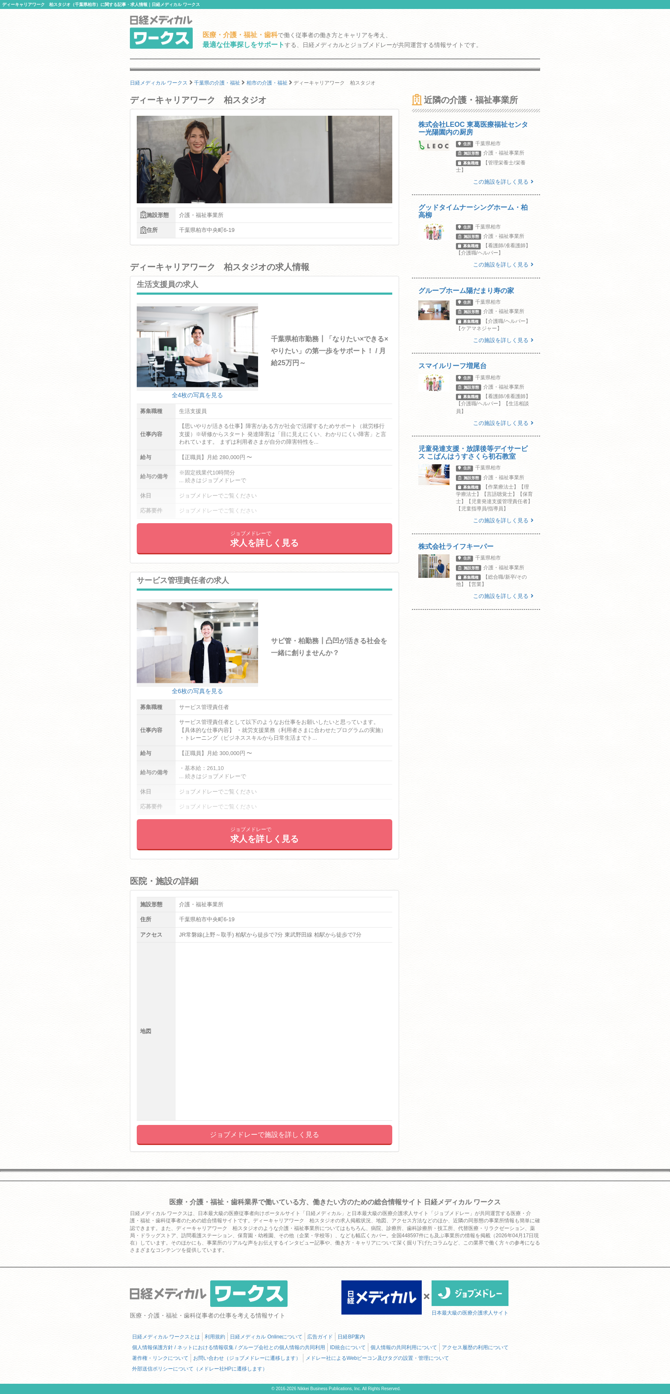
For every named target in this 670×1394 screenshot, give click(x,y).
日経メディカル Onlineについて (266, 1337)
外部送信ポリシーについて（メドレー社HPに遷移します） (199, 1369)
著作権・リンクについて (160, 1358)
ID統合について (348, 1347)
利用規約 (215, 1337)
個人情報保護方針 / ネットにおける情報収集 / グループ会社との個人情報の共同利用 (228, 1347)
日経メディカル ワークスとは (166, 1337)
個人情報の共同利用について (403, 1347)
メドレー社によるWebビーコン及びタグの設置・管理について (377, 1358)
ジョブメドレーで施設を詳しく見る (264, 1134)
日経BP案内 (351, 1337)
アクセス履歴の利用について (475, 1347)
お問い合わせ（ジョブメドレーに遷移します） (247, 1358)
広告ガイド (320, 1337)
